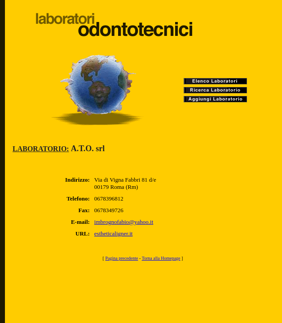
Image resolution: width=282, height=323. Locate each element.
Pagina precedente (121, 258)
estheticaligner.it (113, 233)
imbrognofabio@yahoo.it (123, 221)
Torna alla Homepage (161, 258)
